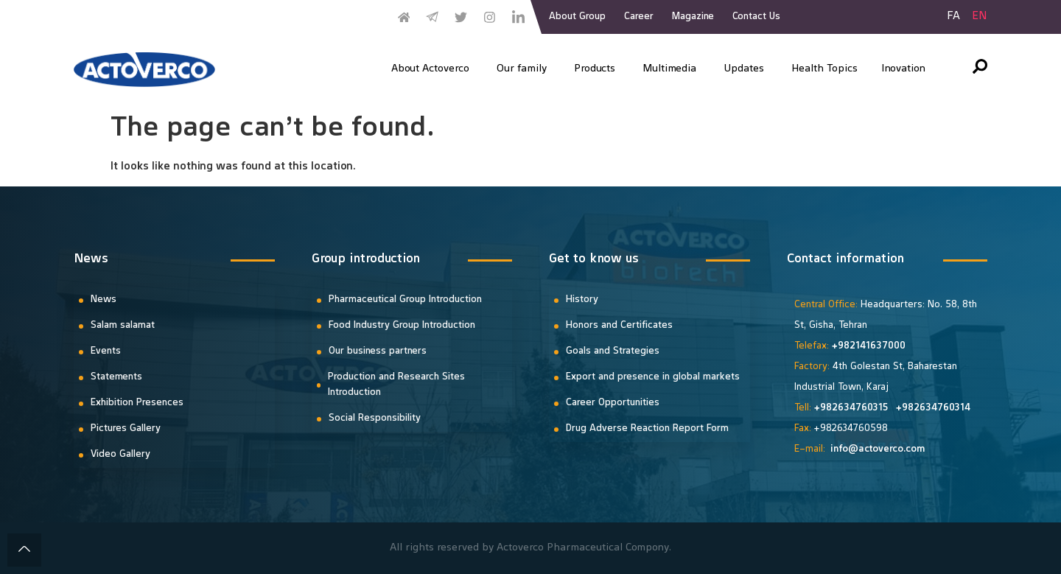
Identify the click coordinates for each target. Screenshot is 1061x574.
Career (639, 17)
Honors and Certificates (619, 326)
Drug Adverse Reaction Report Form (647, 429)
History (582, 300)
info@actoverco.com (877, 449)
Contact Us (756, 17)
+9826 (828, 408)
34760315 (867, 408)
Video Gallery (120, 455)
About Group (577, 17)
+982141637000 (868, 346)
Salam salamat (123, 326)
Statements (116, 377)
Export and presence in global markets (653, 377)
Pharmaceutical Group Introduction (405, 300)
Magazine (693, 17)
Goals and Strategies (612, 351)
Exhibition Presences (137, 403)
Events (106, 351)
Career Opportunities (612, 403)
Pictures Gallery (126, 429)
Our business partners (378, 351)
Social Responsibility (375, 418)
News (103, 300)
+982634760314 (932, 408)
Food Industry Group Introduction (402, 326)
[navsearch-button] (980, 69)
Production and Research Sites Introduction (396, 385)
